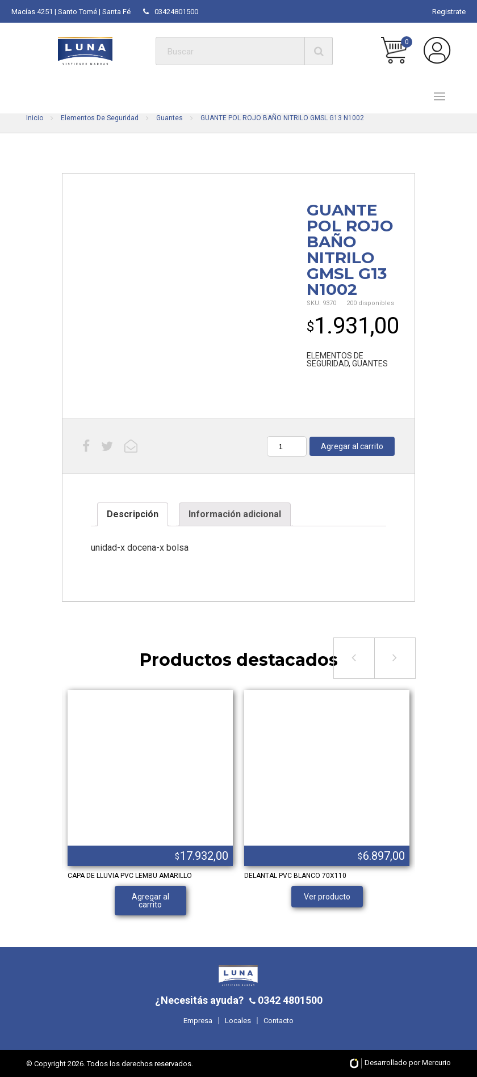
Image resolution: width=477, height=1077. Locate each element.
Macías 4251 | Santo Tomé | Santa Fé (71, 11)
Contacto (278, 1020)
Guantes (169, 118)
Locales (238, 1020)
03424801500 (170, 11)
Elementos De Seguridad (100, 118)
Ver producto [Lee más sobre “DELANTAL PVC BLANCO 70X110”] (327, 896)
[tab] (132, 514)
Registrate (449, 11)
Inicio (34, 118)
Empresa (197, 1020)
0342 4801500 (289, 1000)
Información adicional (235, 514)
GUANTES (370, 363)
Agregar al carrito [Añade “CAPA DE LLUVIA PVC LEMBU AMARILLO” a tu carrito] (150, 900)
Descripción (132, 514)
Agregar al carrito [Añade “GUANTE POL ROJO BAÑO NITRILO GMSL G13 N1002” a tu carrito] (352, 446)
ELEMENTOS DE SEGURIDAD (335, 359)
